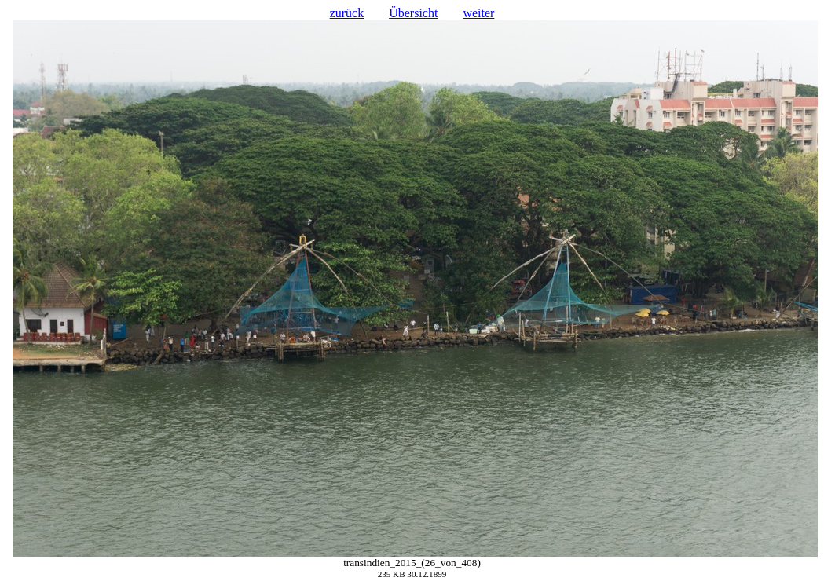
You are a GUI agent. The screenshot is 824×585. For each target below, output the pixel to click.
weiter (478, 13)
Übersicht (413, 13)
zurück (347, 13)
